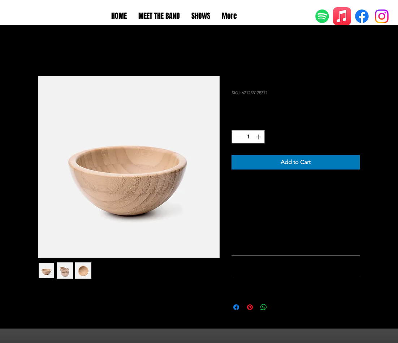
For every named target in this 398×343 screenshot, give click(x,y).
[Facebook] (362, 16)
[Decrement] (237, 136)
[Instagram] (382, 16)
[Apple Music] (342, 16)
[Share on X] (277, 307)
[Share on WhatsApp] (263, 307)
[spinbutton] (248, 136)
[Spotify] (322, 16)
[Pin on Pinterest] (250, 307)
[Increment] (259, 136)
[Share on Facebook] (236, 307)
